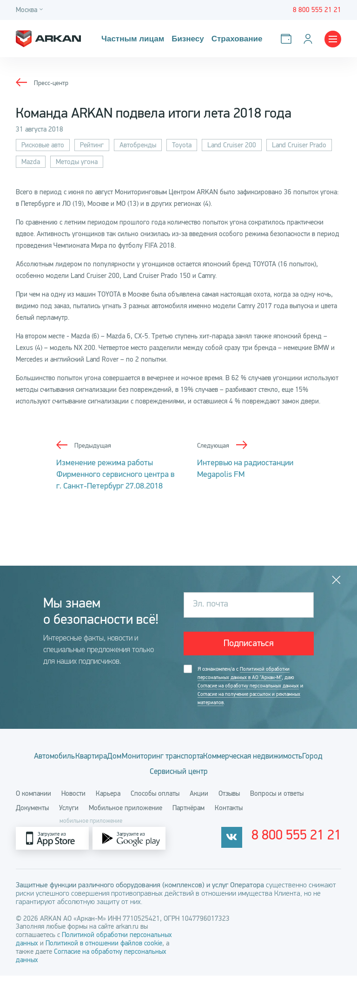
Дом (174, 758)
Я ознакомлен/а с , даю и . (253, 687)
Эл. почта (210, 604)
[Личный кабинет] (310, 39)
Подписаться (249, 644)
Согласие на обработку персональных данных (251, 687)
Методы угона (77, 162)
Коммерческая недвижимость (125, 775)
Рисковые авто (42, 145)
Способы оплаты (155, 802)
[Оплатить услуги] (288, 39)
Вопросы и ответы (277, 802)
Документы (32, 816)
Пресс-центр (52, 83)
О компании (33, 802)
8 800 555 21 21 (308, 847)
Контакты (229, 816)
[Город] (31, 10)
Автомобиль (85, 758)
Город (201, 775)
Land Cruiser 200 (231, 145)
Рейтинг (92, 145)
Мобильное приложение (125, 816)
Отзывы (229, 802)
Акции (199, 802)
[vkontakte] (255, 846)
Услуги (69, 816)
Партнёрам (188, 816)
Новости (73, 802)
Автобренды (137, 145)
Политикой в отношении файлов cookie (104, 951)
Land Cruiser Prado (299, 145)
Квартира (137, 758)
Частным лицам (131, 39)
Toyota (182, 145)
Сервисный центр (255, 775)
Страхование (233, 39)
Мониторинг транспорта (238, 758)
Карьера (108, 802)
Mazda (30, 162)
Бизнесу (184, 39)
